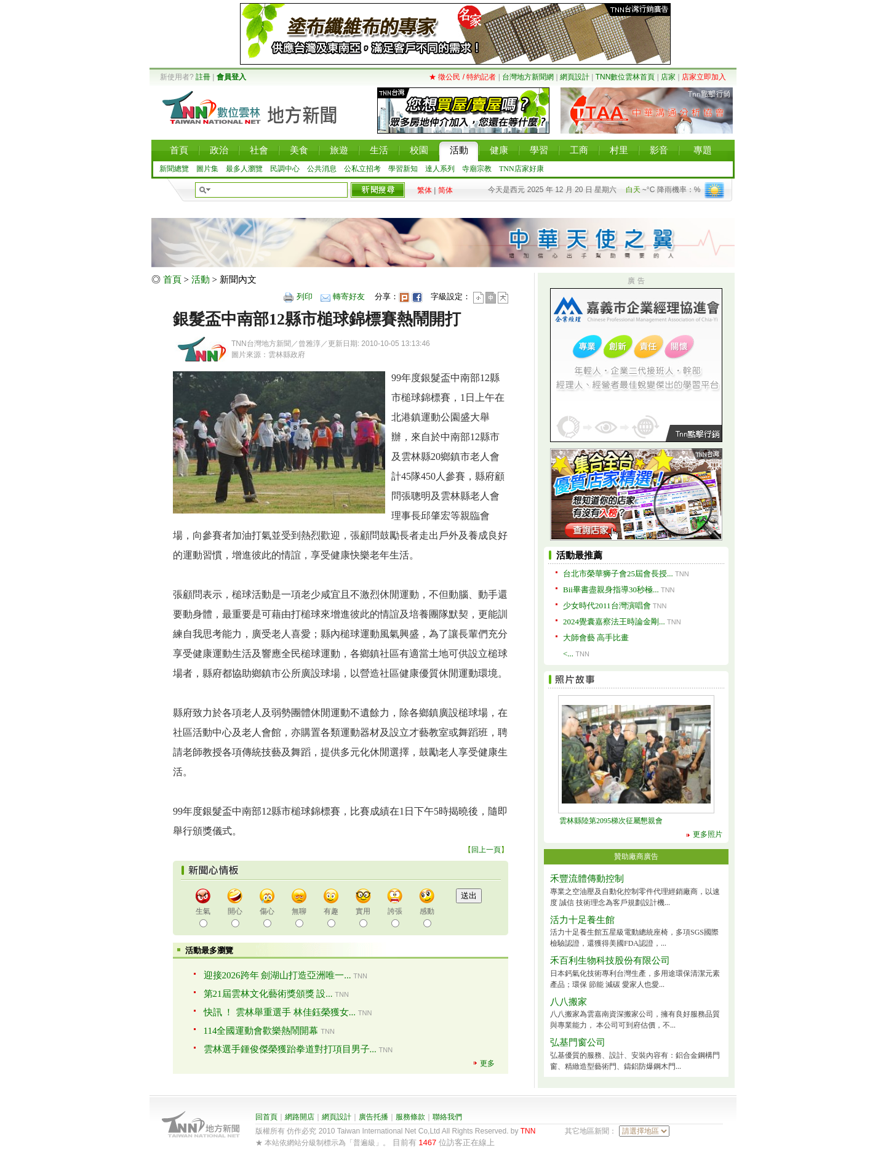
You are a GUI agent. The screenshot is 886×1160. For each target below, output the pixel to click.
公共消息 (322, 168)
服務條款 (410, 1117)
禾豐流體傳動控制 (587, 879)
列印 (305, 296)
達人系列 (440, 168)
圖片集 (207, 168)
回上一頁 (486, 849)
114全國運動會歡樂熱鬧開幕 (261, 1031)
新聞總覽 (174, 168)
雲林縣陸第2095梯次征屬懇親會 (611, 820)
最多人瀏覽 (244, 168)
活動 (200, 279)
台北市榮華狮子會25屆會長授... (618, 573)
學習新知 (403, 168)
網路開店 (299, 1117)
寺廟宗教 (477, 168)
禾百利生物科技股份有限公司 (610, 960)
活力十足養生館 (582, 920)
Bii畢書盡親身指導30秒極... (611, 589)
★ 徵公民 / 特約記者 (462, 77)
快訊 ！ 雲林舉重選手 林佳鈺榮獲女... (280, 1012)
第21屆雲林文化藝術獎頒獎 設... (268, 994)
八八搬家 (568, 1002)
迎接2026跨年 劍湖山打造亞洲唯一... (277, 975)
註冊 (203, 77)
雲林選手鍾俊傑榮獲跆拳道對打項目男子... (290, 1049)
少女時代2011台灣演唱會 (607, 605)
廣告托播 (373, 1117)
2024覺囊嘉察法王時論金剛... (614, 621)
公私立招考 (362, 168)
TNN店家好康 (521, 168)
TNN (528, 1131)
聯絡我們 (447, 1117)
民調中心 (285, 168)
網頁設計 (574, 77)
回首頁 (266, 1117)
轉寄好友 (349, 296)
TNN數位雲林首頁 (625, 77)
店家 (668, 77)
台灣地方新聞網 (528, 77)
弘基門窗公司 (577, 1042)
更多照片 (707, 834)
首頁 (172, 279)
